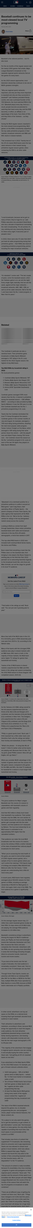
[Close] (31, 1210)
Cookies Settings (16, 1220)
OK (16, 1225)
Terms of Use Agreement (13, 1217)
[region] (16, 1217)
